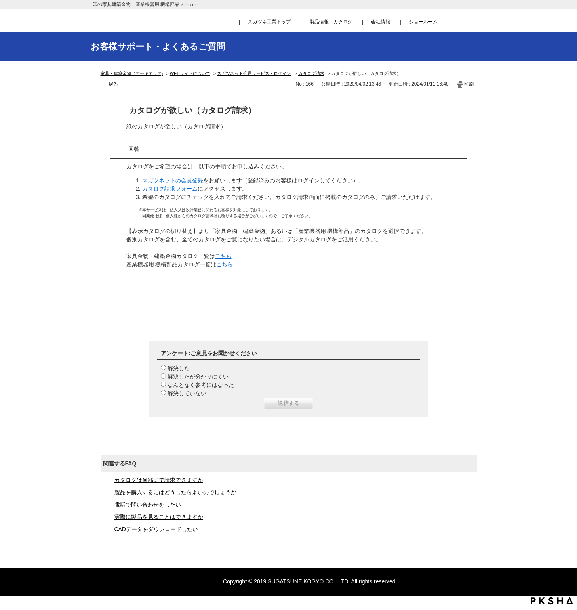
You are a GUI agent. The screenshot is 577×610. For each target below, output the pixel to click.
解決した (179, 368)
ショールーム (423, 22)
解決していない (187, 393)
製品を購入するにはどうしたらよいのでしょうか (175, 492)
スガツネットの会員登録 (172, 180)
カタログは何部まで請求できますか (158, 480)
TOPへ (563, 530)
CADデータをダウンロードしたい (156, 529)
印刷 (469, 84)
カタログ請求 (311, 73)
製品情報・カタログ (331, 22)
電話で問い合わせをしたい (147, 504)
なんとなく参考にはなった (201, 385)
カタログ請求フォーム (170, 188)
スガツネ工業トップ (269, 22)
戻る (113, 84)
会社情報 (380, 22)
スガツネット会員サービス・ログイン (254, 73)
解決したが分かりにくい (198, 376)
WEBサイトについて (190, 73)
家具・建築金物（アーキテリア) (132, 73)
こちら (223, 256)
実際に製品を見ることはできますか (158, 517)
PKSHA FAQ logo (552, 601)
